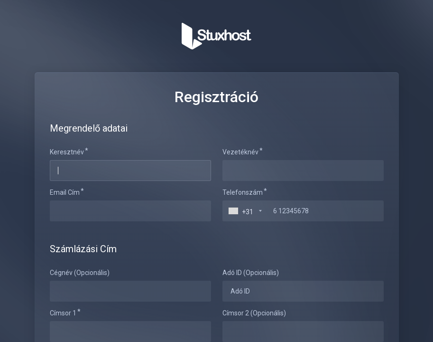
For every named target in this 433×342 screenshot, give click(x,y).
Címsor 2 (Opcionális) (254, 313)
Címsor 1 (63, 313)
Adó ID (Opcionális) (250, 272)
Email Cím (65, 192)
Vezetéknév (240, 152)
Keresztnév (67, 152)
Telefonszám (242, 192)
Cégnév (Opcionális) (80, 272)
